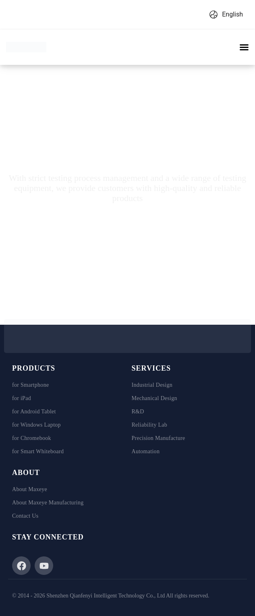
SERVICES (151, 368)
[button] (244, 47)
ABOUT (26, 473)
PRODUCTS (33, 368)
